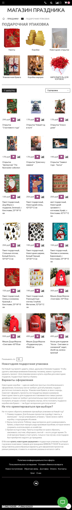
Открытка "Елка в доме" (58, 126)
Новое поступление (14, 469)
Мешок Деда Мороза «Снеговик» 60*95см (11, 343)
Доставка (44, 469)
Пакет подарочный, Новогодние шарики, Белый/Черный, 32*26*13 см (35, 254)
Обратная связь (31, 469)
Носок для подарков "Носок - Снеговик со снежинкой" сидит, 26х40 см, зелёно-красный (59, 347)
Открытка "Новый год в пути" (35, 126)
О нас (38, 473)
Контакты (62, 469)
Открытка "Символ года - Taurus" (58, 163)
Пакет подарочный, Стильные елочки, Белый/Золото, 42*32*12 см (11, 254)
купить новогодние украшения (24, 442)
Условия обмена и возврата (50, 464)
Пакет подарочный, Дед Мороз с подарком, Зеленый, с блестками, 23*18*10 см (12, 207)
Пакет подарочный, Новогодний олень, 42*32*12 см (34, 205)
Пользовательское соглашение (23, 464)
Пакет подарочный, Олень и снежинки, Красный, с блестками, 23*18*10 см (11, 301)
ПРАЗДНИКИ (12, 19)
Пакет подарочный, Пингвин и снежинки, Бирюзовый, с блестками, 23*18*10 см (59, 256)
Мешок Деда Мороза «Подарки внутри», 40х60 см (35, 344)
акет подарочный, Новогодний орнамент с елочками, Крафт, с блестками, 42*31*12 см (59, 209)
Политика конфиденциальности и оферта (36, 460)
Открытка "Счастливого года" (11, 126)
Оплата (53, 469)
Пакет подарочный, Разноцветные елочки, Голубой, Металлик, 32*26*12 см (35, 301)
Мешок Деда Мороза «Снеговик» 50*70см (59, 297)
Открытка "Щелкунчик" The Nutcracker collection (11, 165)
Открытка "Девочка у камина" (35, 163)
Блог (33, 473)
